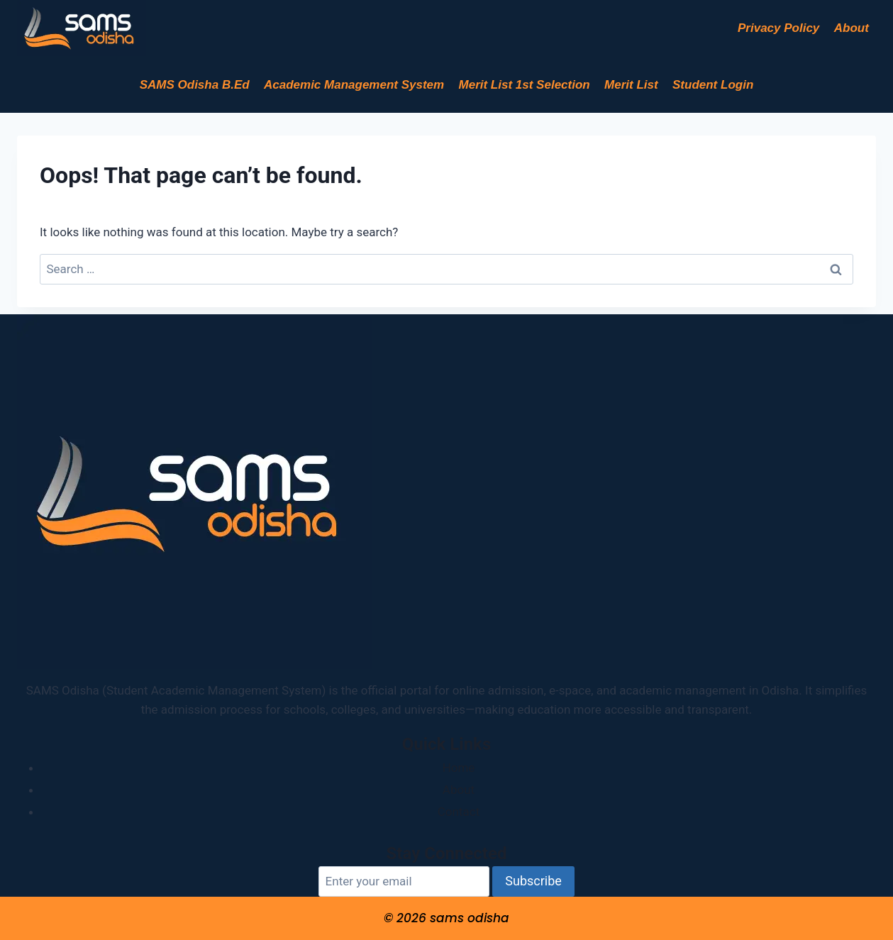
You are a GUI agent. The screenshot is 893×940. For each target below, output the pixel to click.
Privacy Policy (778, 28)
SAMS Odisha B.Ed (195, 85)
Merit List (631, 85)
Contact (458, 811)
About (851, 28)
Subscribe (533, 880)
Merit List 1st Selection (524, 85)
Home (459, 768)
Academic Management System (354, 85)
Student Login (712, 85)
